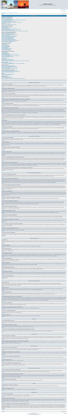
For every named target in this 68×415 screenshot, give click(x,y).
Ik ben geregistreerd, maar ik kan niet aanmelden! (9, 21)
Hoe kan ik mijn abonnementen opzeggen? (8, 72)
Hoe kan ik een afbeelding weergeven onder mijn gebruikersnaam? (11, 29)
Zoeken (65, 9)
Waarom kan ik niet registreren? (6, 23)
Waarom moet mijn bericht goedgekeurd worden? (9, 41)
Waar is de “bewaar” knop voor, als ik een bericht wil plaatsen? (10, 40)
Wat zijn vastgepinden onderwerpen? (7, 48)
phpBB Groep (33, 394)
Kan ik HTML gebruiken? (5, 44)
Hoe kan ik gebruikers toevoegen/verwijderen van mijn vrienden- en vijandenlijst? (13, 63)
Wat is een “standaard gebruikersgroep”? (7, 56)
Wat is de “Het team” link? (5, 57)
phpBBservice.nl (43, 394)
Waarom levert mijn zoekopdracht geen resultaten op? (9, 66)
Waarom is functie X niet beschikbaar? (7, 77)
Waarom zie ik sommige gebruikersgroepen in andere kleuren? (10, 55)
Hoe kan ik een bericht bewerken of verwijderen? (8, 33)
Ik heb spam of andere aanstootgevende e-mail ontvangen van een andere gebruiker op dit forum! (15, 60)
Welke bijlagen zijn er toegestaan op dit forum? (8, 74)
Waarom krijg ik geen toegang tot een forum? (8, 37)
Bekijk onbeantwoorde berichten (5, 12)
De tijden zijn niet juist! (5, 27)
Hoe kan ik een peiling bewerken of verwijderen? (8, 36)
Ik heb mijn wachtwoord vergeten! (6, 20)
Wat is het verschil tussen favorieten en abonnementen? (9, 70)
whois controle (11, 405)
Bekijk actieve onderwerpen (13, 12)
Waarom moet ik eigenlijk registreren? (7, 18)
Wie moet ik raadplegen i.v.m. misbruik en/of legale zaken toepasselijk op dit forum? (13, 78)
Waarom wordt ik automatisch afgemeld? (7, 19)
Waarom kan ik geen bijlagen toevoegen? (7, 38)
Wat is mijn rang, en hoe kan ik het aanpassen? (8, 30)
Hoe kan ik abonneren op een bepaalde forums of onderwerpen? (11, 71)
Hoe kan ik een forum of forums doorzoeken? (8, 65)
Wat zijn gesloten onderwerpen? (6, 49)
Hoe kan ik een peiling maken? (6, 35)
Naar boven (3, 97)
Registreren (7, 9)
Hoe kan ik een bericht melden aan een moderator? (9, 39)
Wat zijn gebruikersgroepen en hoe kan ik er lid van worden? (10, 54)
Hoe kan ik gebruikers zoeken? (6, 67)
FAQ (62, 9)
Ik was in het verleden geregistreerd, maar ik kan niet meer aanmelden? (12, 22)
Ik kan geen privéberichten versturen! (7, 59)
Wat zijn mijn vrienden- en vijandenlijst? (7, 62)
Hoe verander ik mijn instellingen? (6, 26)
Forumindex (3, 411)
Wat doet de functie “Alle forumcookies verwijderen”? (9, 24)
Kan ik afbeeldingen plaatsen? (6, 46)
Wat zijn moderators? (5, 52)
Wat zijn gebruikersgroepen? (6, 53)
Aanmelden (3, 9)
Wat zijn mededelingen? (5, 47)
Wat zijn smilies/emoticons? (5, 45)
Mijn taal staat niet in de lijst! (6, 28)
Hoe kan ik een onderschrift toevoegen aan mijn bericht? (10, 34)
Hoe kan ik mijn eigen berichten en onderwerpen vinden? (10, 68)
